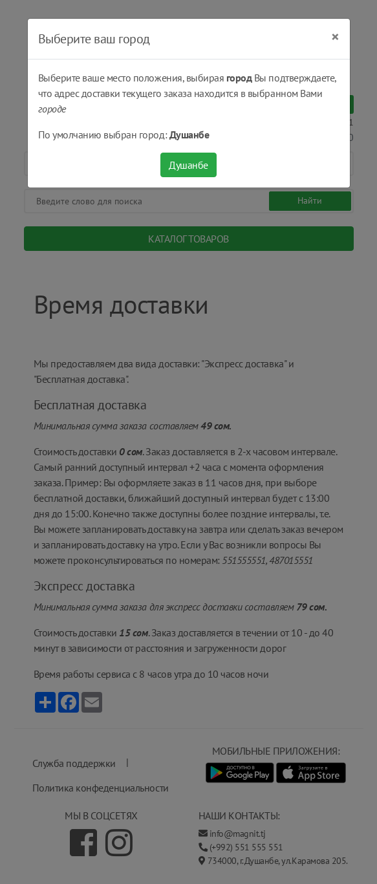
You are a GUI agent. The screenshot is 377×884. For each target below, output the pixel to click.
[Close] (335, 37)
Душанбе (188, 164)
